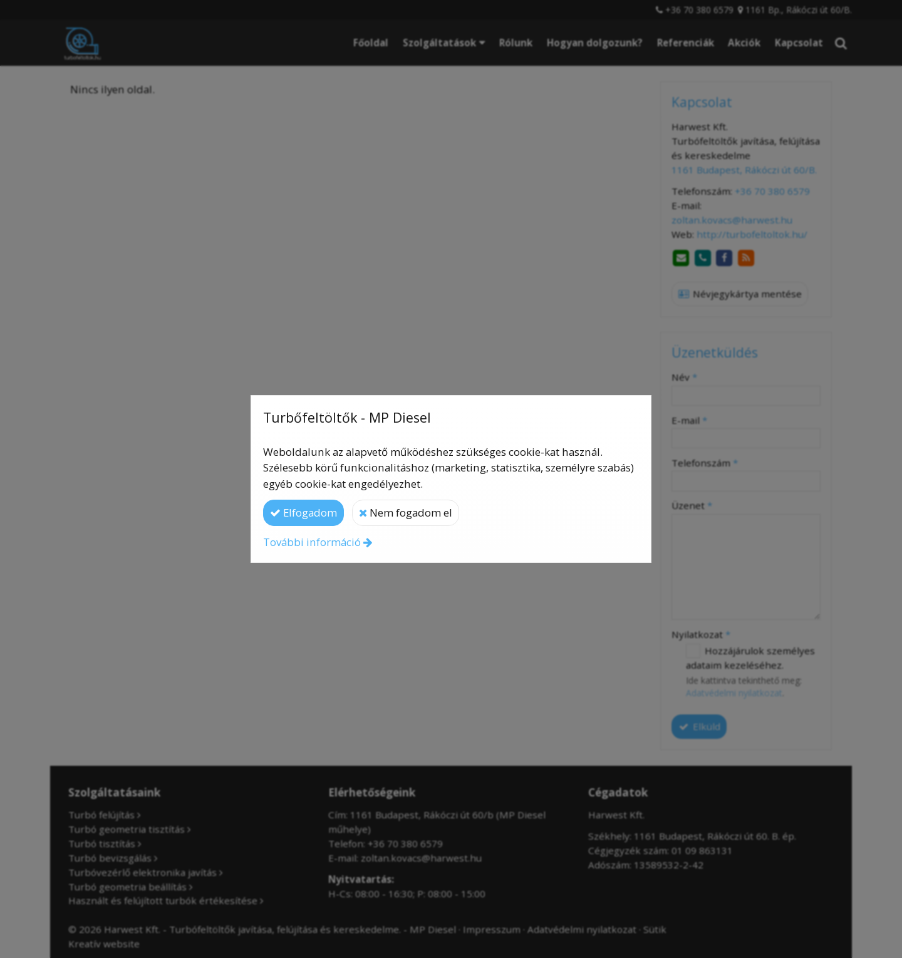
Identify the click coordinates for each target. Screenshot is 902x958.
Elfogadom (303, 512)
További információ (312, 542)
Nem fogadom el (405, 512)
